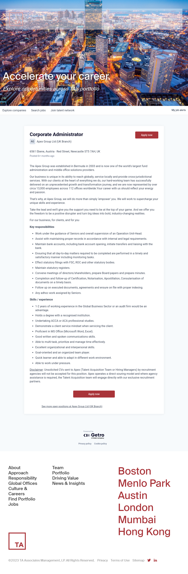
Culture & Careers (17, 491)
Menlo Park (144, 483)
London (136, 508)
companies (14, 110)
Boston (134, 471)
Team (58, 467)
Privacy (102, 560)
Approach (18, 473)
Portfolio (60, 473)
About (14, 467)
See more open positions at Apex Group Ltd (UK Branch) (72, 406)
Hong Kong (144, 532)
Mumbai (137, 520)
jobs (39, 110)
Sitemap (138, 560)
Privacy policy (84, 443)
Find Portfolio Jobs (24, 501)
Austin (132, 496)
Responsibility (22, 478)
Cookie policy (100, 443)
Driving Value (65, 478)
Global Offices (22, 483)
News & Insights (68, 483)
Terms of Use (120, 560)
